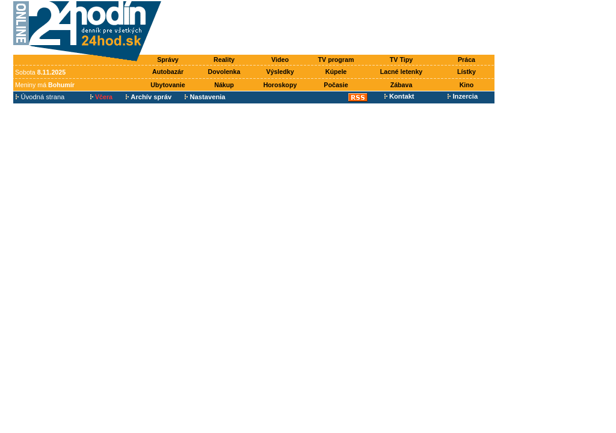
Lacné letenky (401, 71)
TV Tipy (401, 59)
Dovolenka (224, 71)
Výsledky (280, 71)
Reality (224, 59)
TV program (336, 59)
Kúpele (336, 71)
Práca (466, 59)
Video (280, 59)
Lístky (466, 71)
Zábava (401, 84)
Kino (467, 84)
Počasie (336, 84)
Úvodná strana (40, 96)
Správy (168, 59)
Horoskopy (280, 84)
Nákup (224, 84)
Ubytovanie (167, 84)
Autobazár (167, 71)
